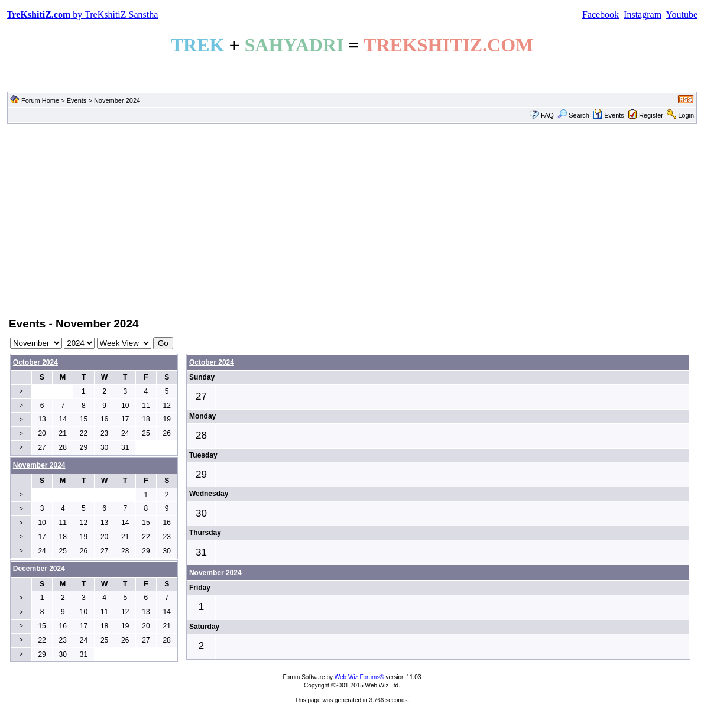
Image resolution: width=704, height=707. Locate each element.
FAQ (547, 115)
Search (573, 115)
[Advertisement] (352, 219)
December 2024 (39, 569)
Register (651, 115)
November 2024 (215, 573)
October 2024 (35, 362)
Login (686, 115)
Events (77, 100)
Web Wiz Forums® (359, 677)
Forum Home (40, 100)
